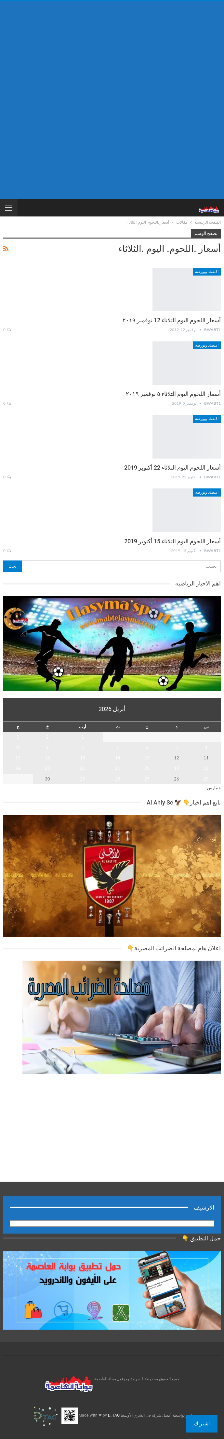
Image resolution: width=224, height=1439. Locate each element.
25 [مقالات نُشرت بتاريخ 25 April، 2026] (206, 778)
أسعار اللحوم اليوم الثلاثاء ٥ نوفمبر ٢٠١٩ (173, 393)
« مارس (214, 787)
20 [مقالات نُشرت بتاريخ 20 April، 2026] (147, 768)
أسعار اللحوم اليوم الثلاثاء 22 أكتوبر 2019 (172, 467)
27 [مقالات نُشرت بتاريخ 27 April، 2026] (147, 778)
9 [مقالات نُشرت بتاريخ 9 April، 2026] (47, 747)
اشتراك (202, 1424)
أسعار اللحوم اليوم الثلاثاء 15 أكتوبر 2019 (172, 541)
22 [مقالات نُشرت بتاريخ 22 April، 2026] (82, 768)
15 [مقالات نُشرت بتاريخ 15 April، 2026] (82, 757)
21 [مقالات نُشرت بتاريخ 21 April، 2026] (117, 768)
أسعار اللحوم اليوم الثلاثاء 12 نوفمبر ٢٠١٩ (172, 320)
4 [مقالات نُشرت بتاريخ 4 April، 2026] (206, 747)
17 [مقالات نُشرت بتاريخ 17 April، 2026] (17, 757)
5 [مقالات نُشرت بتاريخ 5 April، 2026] (176, 747)
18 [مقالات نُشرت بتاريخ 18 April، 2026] (206, 768)
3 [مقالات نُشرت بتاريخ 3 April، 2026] (18, 737)
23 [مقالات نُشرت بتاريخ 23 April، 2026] (47, 768)
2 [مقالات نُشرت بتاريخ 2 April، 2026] (47, 737)
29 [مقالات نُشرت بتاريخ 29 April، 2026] (82, 778)
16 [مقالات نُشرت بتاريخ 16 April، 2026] (47, 757)
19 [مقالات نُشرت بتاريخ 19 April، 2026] (176, 768)
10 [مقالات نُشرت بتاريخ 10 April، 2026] (17, 747)
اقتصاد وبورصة (206, 271)
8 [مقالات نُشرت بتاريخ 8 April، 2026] (82, 747)
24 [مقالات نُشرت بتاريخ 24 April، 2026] (17, 768)
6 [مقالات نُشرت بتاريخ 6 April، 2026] (147, 747)
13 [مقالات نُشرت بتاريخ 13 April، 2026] (147, 757)
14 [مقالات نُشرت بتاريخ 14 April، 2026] (117, 757)
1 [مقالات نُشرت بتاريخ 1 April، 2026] (82, 737)
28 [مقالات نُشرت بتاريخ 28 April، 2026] (117, 778)
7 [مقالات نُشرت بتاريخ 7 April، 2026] (117, 747)
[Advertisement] (112, 51)
